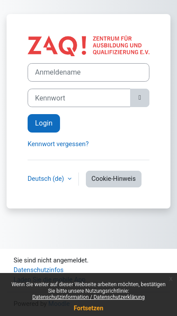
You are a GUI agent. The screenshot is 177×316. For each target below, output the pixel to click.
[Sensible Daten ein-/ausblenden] (139, 98)
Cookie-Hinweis (114, 179)
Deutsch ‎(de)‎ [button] (47, 179)
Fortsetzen (88, 308)
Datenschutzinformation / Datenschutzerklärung (88, 297)
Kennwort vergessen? (58, 144)
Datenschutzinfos (39, 270)
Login (44, 123)
